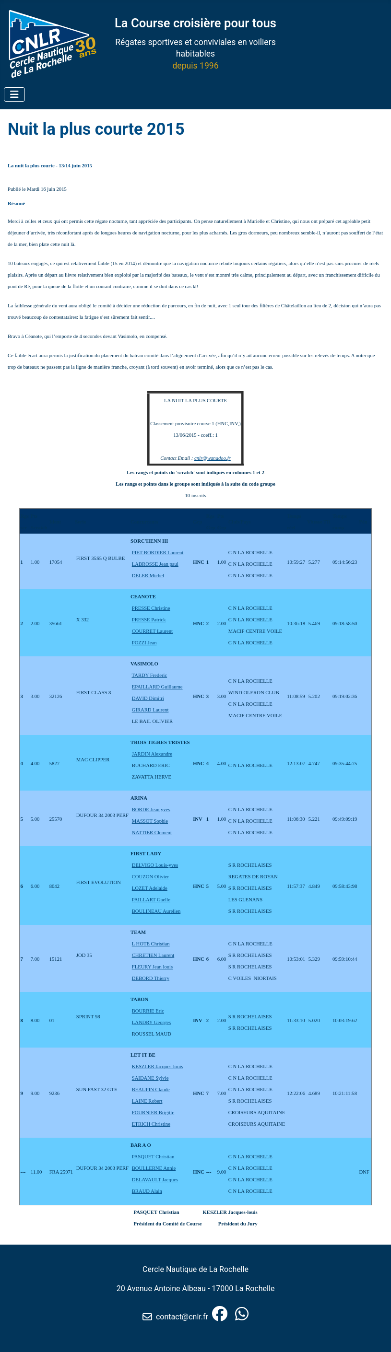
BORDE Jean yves (151, 809)
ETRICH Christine (151, 1124)
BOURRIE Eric (148, 1011)
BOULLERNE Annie (154, 1168)
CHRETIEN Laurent (153, 955)
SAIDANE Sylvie (150, 1078)
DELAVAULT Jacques (155, 1179)
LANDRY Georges (151, 1022)
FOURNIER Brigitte (153, 1112)
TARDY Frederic (149, 675)
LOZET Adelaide (149, 888)
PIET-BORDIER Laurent (158, 552)
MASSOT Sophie (150, 821)
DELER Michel (148, 575)
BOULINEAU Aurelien (156, 911)
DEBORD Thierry (150, 978)
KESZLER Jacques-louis (157, 1066)
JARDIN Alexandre (152, 754)
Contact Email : (177, 458)
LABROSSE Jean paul (155, 564)
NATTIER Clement (152, 832)
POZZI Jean (144, 642)
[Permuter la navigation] (14, 94)
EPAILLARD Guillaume (157, 686)
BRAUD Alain (147, 1191)
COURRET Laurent (152, 631)
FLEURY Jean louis (152, 966)
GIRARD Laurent (150, 709)
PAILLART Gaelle (151, 899)
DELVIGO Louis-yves (155, 865)
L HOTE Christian (151, 943)
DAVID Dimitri (148, 698)
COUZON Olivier (150, 876)
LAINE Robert (147, 1101)
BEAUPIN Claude (151, 1089)
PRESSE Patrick (149, 619)
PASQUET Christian (153, 1156)
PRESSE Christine (151, 608)
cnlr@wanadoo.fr (212, 458)
